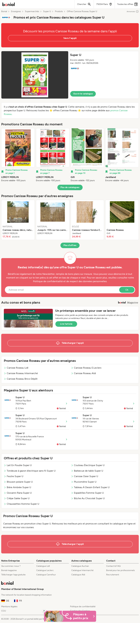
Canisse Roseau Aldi (83, 373)
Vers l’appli (70, 38)
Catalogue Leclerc (45, 570)
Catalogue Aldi (78, 574)
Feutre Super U (13, 476)
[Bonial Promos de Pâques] (70, 616)
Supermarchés (32, 11)
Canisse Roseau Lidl (16, 367)
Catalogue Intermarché (82, 570)
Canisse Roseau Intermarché (21, 373)
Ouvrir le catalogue (83, 93)
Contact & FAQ (113, 566)
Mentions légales (9, 606)
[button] (70, 75)
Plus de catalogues (69, 187)
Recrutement (112, 574)
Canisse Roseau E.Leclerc (86, 367)
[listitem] (18, 155)
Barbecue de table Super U (87, 470)
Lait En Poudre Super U (18, 465)
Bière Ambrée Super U (17, 487)
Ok (126, 289)
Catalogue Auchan (80, 566)
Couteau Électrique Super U (88, 465)
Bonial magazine (9, 570)
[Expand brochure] (34, 75)
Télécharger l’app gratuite (13, 574)
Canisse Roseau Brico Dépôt (20, 378)
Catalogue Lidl (43, 566)
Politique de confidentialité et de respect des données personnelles (70, 281)
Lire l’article (66, 324)
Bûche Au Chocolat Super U (88, 498)
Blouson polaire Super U (18, 481)
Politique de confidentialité (82, 606)
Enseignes (16, 11)
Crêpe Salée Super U (17, 498)
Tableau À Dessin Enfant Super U (90, 487)
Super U (47, 11)
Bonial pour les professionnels (120, 570)
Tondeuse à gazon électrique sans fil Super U (30, 470)
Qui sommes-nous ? (11, 566)
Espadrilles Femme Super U (87, 492)
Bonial (4, 11)
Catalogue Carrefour (46, 574)
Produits (59, 11)
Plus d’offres (70, 245)
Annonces (133, 11)
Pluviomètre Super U (83, 481)
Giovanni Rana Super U (18, 492)
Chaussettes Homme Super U (21, 503)
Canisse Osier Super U (84, 476)
